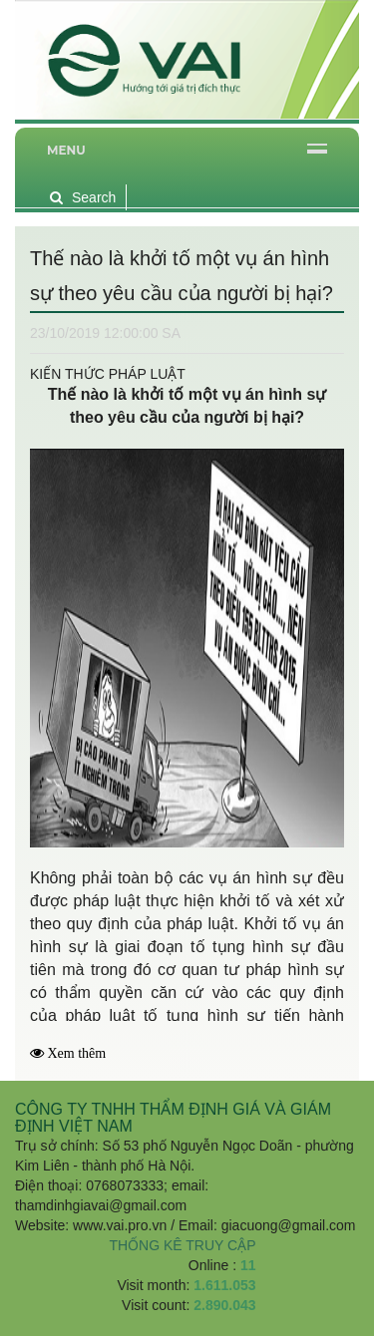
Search (83, 197)
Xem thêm (77, 1053)
